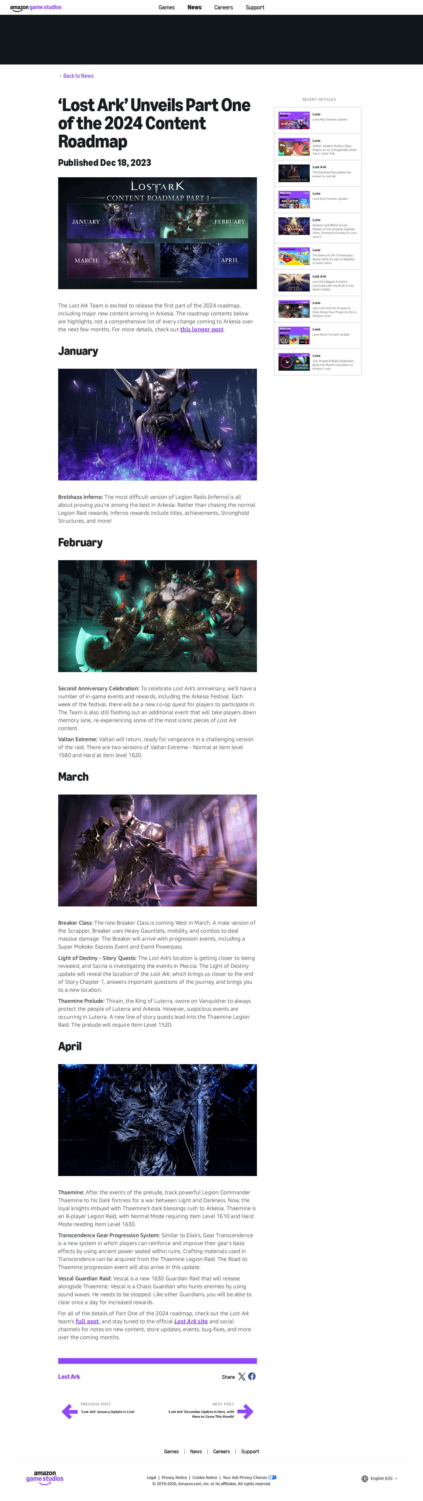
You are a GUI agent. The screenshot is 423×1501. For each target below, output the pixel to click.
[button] (157, 233)
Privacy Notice (174, 1477)
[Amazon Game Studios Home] (35, 8)
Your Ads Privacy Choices (250, 1477)
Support (255, 7)
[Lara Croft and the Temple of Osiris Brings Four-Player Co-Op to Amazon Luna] (317, 309)
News (195, 7)
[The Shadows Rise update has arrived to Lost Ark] (317, 173)
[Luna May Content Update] (317, 120)
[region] (319, 236)
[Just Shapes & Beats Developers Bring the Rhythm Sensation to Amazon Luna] (317, 362)
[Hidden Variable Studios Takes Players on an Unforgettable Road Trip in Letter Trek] (317, 147)
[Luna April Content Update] (317, 199)
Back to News (78, 76)
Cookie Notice (204, 1477)
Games (167, 7)
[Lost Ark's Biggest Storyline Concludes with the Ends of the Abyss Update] (317, 282)
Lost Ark (69, 1377)
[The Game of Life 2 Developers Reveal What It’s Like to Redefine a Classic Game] (317, 256)
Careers (223, 7)
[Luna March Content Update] (317, 335)
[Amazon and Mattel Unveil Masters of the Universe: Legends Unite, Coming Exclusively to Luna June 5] (317, 228)
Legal (151, 1477)
